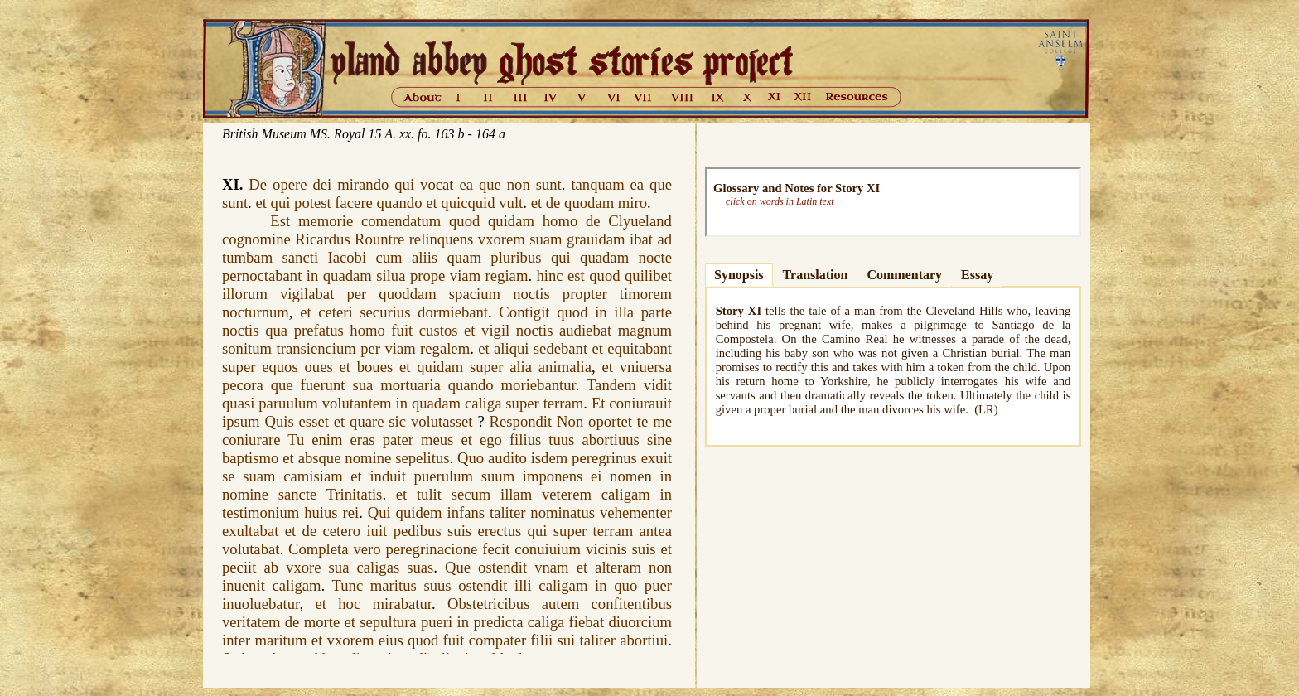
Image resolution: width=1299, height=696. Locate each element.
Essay (977, 275)
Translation (815, 275)
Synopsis (739, 275)
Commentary (904, 275)
